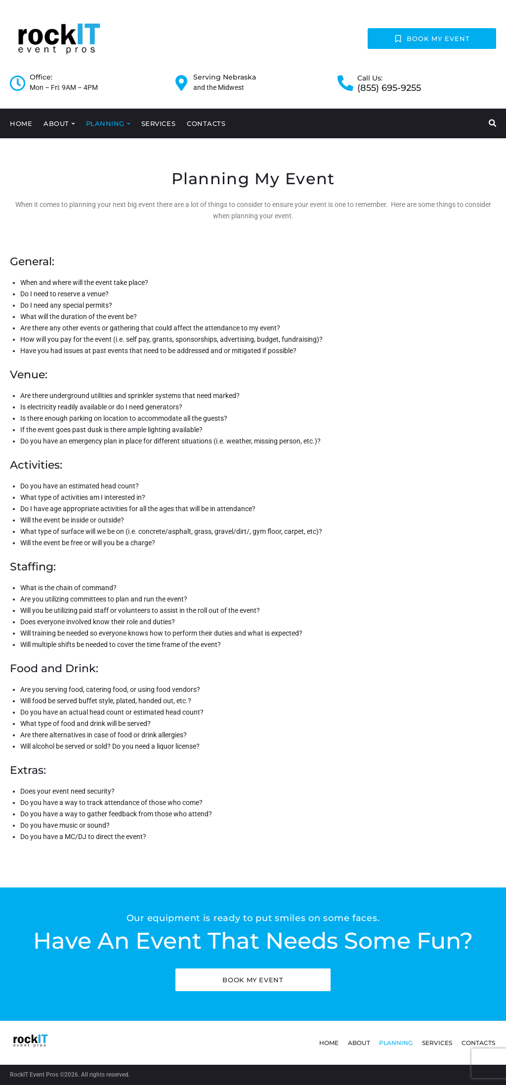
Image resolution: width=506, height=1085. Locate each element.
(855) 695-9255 (389, 87)
